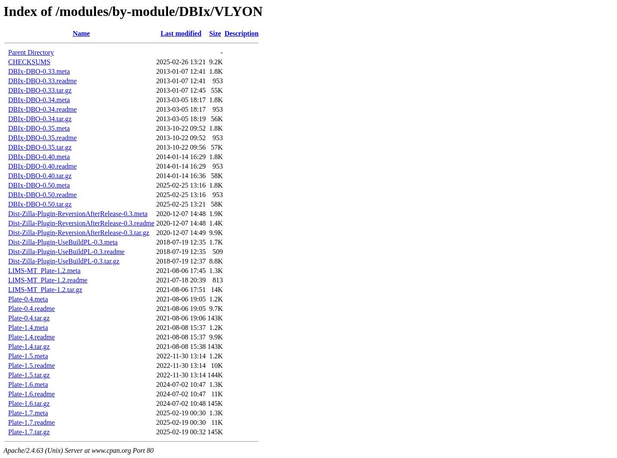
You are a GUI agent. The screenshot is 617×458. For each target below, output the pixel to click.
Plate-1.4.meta (28, 327)
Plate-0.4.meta (28, 299)
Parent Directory (31, 52)
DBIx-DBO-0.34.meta (39, 100)
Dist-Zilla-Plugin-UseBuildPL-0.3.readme (66, 251)
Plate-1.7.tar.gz (29, 432)
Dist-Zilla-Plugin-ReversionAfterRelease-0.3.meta (77, 213)
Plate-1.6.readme (31, 394)
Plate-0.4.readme (31, 308)
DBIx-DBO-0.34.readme (42, 109)
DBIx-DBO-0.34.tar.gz (40, 118)
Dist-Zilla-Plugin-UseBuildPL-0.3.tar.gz (63, 261)
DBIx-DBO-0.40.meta (39, 156)
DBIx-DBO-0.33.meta (39, 71)
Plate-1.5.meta (28, 356)
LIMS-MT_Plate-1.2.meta (44, 270)
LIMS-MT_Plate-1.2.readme (47, 280)
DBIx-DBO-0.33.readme (42, 81)
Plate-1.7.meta (28, 413)
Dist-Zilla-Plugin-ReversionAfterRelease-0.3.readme (81, 223)
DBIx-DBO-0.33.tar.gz (40, 90)
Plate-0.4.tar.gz (29, 318)
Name (81, 33)
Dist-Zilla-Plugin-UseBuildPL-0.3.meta (63, 242)
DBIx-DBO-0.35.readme (42, 137)
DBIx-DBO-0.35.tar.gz (40, 147)
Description (241, 33)
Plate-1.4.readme (31, 337)
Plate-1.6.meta (28, 384)
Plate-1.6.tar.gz (29, 403)
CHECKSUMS (29, 62)
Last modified (181, 33)
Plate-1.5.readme (31, 365)
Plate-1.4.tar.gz (29, 346)
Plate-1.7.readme (31, 422)
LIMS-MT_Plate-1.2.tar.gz (45, 289)
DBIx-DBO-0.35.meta (39, 128)
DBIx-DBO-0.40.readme (42, 166)
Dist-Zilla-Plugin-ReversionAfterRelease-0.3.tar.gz (78, 232)
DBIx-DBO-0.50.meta (39, 185)
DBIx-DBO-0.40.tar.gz (40, 175)
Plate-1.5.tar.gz (29, 375)
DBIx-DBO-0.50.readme (42, 194)
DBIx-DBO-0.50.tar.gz (40, 204)
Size (215, 33)
